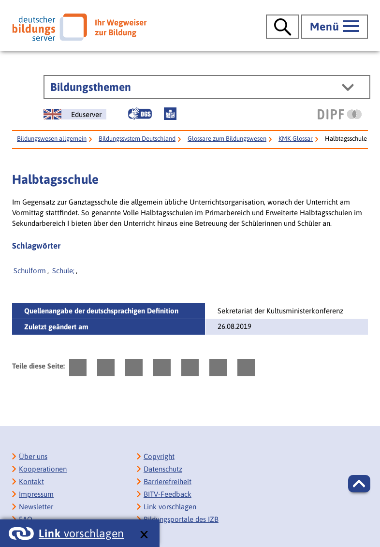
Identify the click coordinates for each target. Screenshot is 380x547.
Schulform (30, 270)
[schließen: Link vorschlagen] (144, 535)
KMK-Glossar (295, 138)
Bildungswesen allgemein (52, 138)
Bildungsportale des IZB (181, 519)
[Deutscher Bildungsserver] (79, 27)
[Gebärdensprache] (139, 113)
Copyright (159, 456)
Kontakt (31, 481)
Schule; (63, 270)
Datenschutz (163, 469)
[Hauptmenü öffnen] (334, 27)
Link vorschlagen (170, 507)
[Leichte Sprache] (170, 113)
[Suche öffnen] (282, 27)
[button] (359, 483)
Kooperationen (43, 469)
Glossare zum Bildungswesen (227, 138)
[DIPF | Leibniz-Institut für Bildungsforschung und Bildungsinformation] (339, 114)
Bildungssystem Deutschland (137, 138)
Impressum (36, 494)
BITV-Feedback (167, 494)
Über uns (33, 456)
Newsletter (36, 507)
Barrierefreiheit (167, 481)
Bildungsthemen (90, 87)
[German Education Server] (75, 114)
